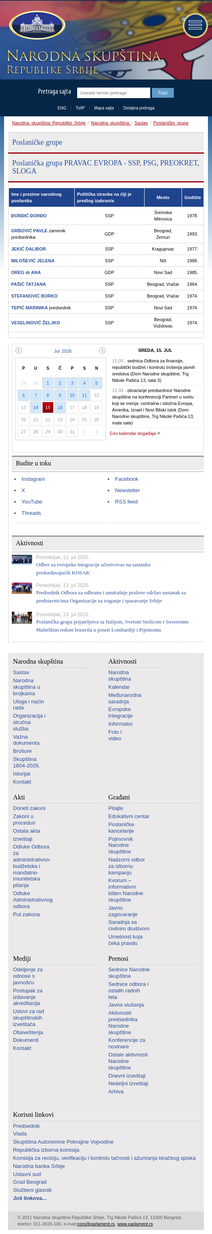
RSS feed (126, 502)
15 (47, 407)
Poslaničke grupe (171, 122)
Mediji (22, 958)
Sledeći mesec (102, 350)
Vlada (20, 1134)
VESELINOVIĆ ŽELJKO (35, 322)
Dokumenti (26, 1040)
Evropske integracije (120, 712)
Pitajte (115, 808)
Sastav (141, 122)
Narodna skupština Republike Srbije (49, 122)
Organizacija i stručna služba (29, 722)
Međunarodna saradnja (124, 698)
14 (35, 407)
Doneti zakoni (29, 808)
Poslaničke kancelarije (121, 827)
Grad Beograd (30, 1182)
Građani (119, 797)
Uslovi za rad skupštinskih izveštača (28, 1017)
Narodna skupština (111, 122)
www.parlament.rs (135, 1223)
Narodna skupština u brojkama (26, 686)
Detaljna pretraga (139, 108)
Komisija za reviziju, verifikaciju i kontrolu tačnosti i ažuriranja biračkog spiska (104, 1158)
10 (72, 395)
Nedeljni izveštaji (128, 1083)
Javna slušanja (126, 1005)
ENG (62, 108)
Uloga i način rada (28, 704)
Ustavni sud (27, 1174)
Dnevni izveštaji (127, 1076)
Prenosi (118, 958)
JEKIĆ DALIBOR (28, 248)
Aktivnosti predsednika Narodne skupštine (123, 1022)
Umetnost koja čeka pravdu (125, 940)
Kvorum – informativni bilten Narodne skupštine (125, 889)
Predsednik (26, 1126)
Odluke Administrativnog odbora (32, 899)
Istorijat (21, 774)
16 (60, 407)
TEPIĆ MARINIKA (30, 307)
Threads (31, 513)
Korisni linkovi (33, 1114)
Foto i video (115, 735)
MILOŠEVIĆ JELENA (33, 260)
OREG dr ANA (26, 272)
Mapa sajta (104, 108)
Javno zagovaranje (123, 911)
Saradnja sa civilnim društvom (128, 925)
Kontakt (22, 782)
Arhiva (115, 1091)
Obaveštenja (28, 1032)
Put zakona (26, 914)
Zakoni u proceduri (24, 819)
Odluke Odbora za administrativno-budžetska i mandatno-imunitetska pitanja (32, 866)
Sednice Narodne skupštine (129, 972)
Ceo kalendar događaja (133, 433)
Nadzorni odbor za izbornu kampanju (126, 866)
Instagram (33, 479)
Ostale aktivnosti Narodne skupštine (128, 1061)
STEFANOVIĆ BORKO (34, 296)
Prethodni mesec (18, 350)
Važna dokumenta (26, 740)
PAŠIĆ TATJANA (28, 284)
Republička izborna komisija (46, 1150)
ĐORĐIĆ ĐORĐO (29, 215)
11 (84, 395)
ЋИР (80, 108)
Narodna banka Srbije (39, 1166)
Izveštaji (22, 839)
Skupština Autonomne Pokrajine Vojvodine (63, 1142)
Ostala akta (26, 831)
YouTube (32, 502)
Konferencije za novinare (126, 1043)
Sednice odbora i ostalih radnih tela (128, 990)
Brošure (22, 751)
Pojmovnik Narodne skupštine (120, 845)
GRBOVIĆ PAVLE (30, 230)
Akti (19, 797)
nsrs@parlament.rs (96, 1223)
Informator (120, 724)
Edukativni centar (128, 816)
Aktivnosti (122, 661)
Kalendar (119, 687)
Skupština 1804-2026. (26, 762)
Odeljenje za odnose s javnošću (28, 975)
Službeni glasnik (32, 1190)
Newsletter (127, 490)
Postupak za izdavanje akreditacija (28, 997)
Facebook (126, 479)
